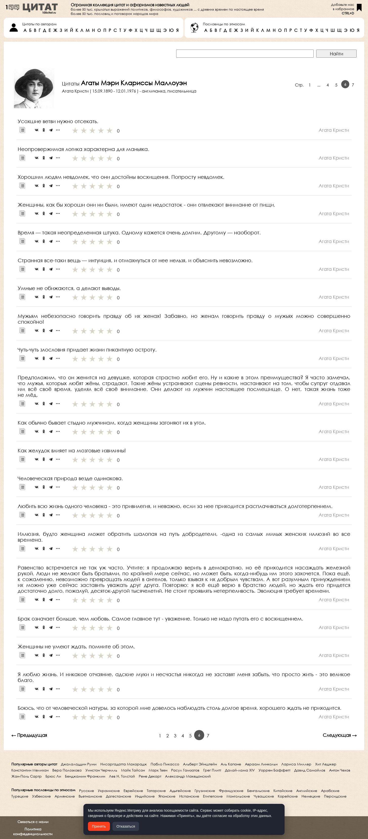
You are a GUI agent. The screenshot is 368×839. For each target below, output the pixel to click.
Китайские (282, 790)
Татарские (156, 790)
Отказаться (126, 826)
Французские (231, 790)
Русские (86, 790)
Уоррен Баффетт (274, 770)
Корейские (288, 796)
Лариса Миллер (296, 764)
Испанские (189, 796)
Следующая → (340, 735)
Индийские (145, 796)
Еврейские (133, 790)
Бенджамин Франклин (85, 776)
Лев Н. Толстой (122, 776)
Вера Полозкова (67, 770)
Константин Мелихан (30, 770)
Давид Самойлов (309, 770)
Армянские (65, 796)
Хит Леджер (325, 764)
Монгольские (238, 796)
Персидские (335, 796)
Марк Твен (158, 770)
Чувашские (264, 796)
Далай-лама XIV (240, 770)
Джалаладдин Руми (79, 764)
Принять (99, 826)
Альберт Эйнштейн (200, 764)
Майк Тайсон (133, 770)
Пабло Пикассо (165, 764)
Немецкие (311, 796)
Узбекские (41, 796)
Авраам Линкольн (261, 764)
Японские (166, 796)
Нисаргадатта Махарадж (123, 764)
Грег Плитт (212, 770)
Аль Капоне (231, 764)
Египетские (213, 796)
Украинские (109, 790)
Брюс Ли (53, 776)
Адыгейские (180, 790)
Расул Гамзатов (185, 770)
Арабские (330, 790)
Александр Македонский (188, 776)
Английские (306, 790)
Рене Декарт (150, 776)
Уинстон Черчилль (101, 770)
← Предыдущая (29, 735)
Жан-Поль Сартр (26, 776)
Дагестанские (118, 796)
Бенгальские (258, 790)
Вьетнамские (90, 796)
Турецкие (19, 796)
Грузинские (205, 790)
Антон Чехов (339, 770)
